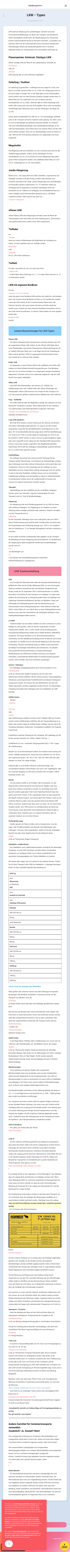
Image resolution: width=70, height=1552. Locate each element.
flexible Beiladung (15, 1024)
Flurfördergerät (14, 671)
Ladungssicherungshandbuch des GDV (22, 1397)
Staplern (11, 1047)
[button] (66, 5)
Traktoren (12, 252)
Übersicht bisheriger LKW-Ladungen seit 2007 (25, 1166)
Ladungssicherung (15, 1318)
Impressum (57, 1539)
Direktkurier (13, 66)
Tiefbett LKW (13, 271)
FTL (10, 549)
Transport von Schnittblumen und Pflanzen (24, 412)
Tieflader (12, 238)
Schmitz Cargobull (15, 1253)
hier (10, 1462)
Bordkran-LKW (14, 317)
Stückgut (12, 72)
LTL (10, 555)
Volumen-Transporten (16, 200)
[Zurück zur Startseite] (35, 5)
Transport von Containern (18, 1350)
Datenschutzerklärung (36, 1537)
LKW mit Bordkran (15, 1131)
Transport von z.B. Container (19, 293)
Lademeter (12, 516)
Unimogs (12, 709)
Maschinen (12, 246)
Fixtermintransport (15, 1030)
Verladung (12, 1001)
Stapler (11, 715)
